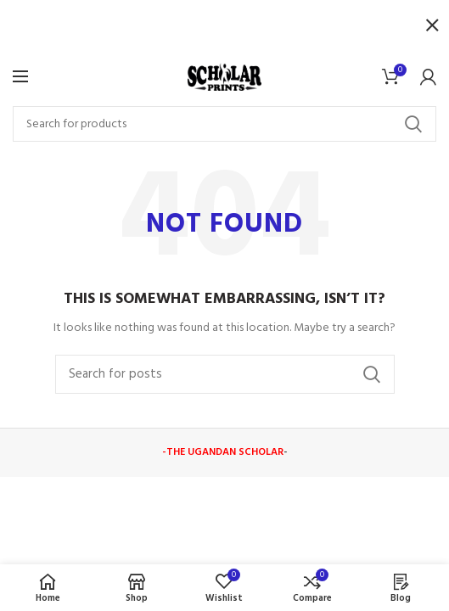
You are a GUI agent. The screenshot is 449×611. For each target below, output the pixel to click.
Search (413, 124)
